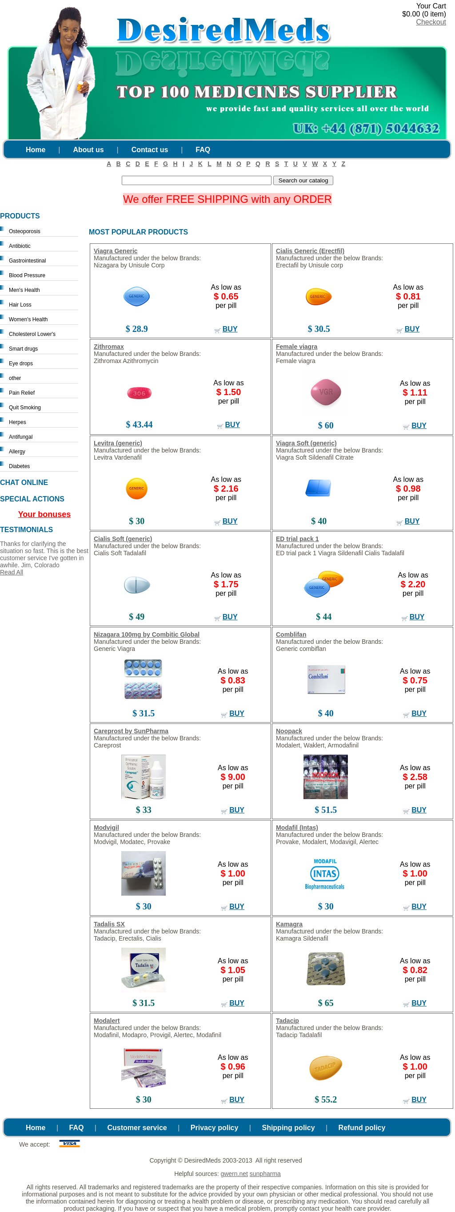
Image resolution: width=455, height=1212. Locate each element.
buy (230, 329)
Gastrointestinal (27, 261)
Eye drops (21, 363)
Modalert (107, 1020)
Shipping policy (288, 1127)
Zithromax (109, 346)
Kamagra (289, 924)
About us (88, 150)
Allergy (17, 451)
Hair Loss (20, 305)
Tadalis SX (109, 924)
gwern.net (233, 1173)
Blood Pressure (27, 275)
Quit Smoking (25, 407)
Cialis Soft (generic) (123, 538)
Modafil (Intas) (297, 827)
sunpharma (265, 1173)
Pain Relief (22, 393)
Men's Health (24, 290)
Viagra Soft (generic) (306, 443)
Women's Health (28, 319)
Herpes (17, 422)
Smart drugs (23, 349)
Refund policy (362, 1127)
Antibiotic (20, 246)
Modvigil (106, 827)
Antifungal (20, 437)
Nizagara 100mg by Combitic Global (147, 634)
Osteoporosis (24, 231)
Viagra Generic (116, 251)
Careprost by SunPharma (131, 731)
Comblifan (291, 634)
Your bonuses (44, 514)
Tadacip (287, 1020)
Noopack (289, 731)
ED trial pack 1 (297, 538)
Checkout (431, 22)
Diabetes (19, 466)
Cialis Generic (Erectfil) (310, 251)
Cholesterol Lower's (32, 334)
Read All (11, 572)
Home (35, 150)
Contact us (150, 150)
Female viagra (296, 346)
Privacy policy (215, 1127)
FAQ (203, 150)
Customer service (137, 1127)
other (15, 378)
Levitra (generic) (118, 443)
